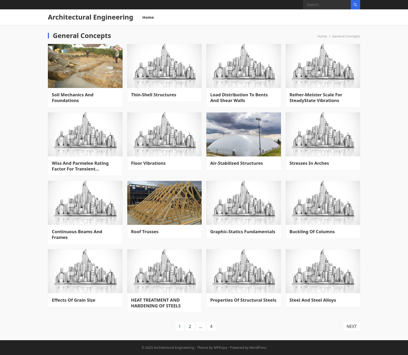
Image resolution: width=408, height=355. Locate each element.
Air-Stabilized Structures (236, 163)
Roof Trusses (144, 231)
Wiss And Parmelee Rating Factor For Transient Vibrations (80, 166)
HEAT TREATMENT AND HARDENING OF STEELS (156, 303)
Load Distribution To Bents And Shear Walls (239, 97)
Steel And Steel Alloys (313, 300)
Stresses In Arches (309, 163)
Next (352, 326)
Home (148, 17)
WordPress (257, 347)
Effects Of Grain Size (73, 300)
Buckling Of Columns (312, 231)
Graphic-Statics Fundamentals (242, 231)
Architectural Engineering (90, 17)
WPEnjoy (220, 347)
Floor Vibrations (148, 163)
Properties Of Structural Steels (243, 300)
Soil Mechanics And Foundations (72, 97)
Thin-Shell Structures (153, 95)
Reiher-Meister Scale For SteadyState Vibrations (316, 97)
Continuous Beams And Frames (77, 234)
